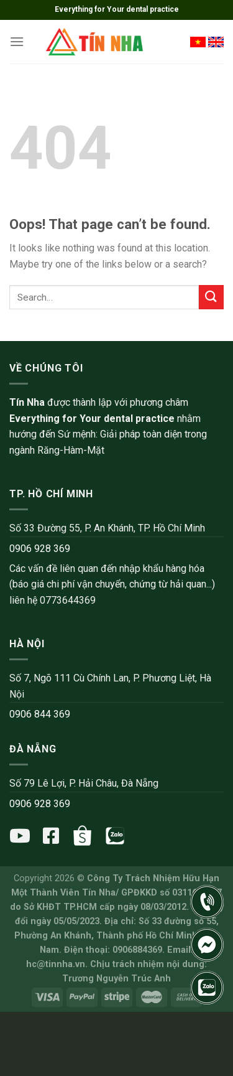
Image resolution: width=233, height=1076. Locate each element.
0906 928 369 (39, 548)
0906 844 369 (39, 714)
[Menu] (16, 41)
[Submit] (211, 297)
